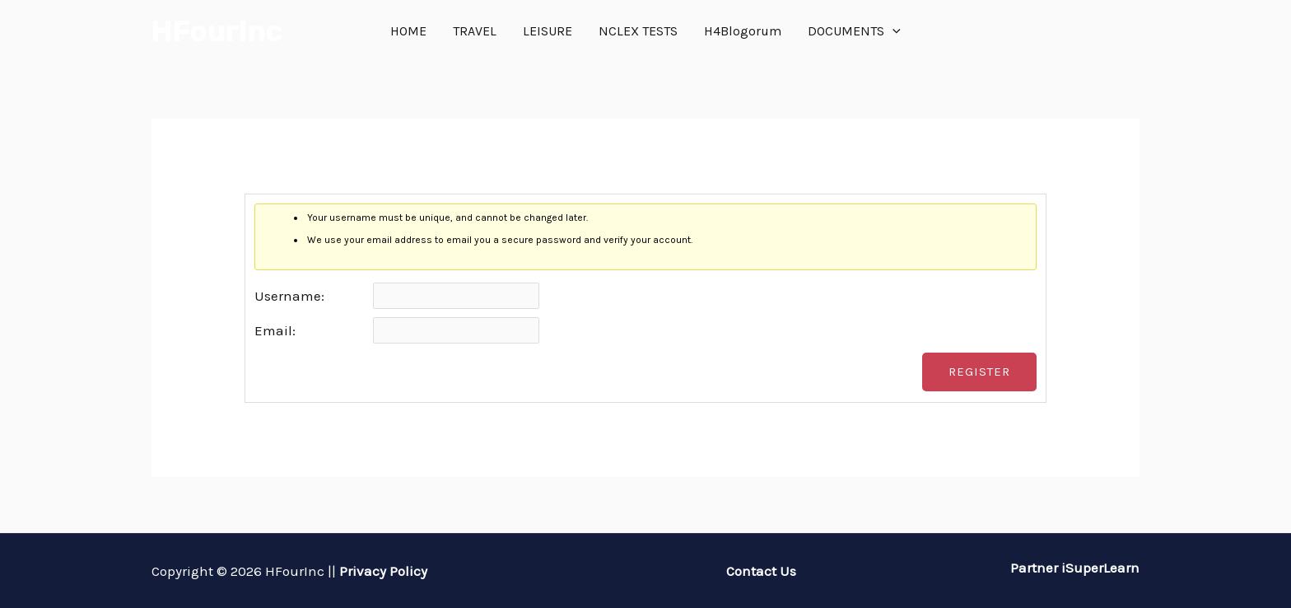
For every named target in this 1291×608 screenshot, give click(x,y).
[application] (892, 31)
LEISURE (547, 31)
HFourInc (216, 31)
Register (979, 371)
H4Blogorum (742, 31)
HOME (408, 31)
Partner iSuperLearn (1073, 567)
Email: (275, 330)
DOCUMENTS (854, 31)
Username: (289, 296)
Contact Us (761, 571)
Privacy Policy (383, 571)
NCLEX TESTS (638, 31)
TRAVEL (474, 31)
